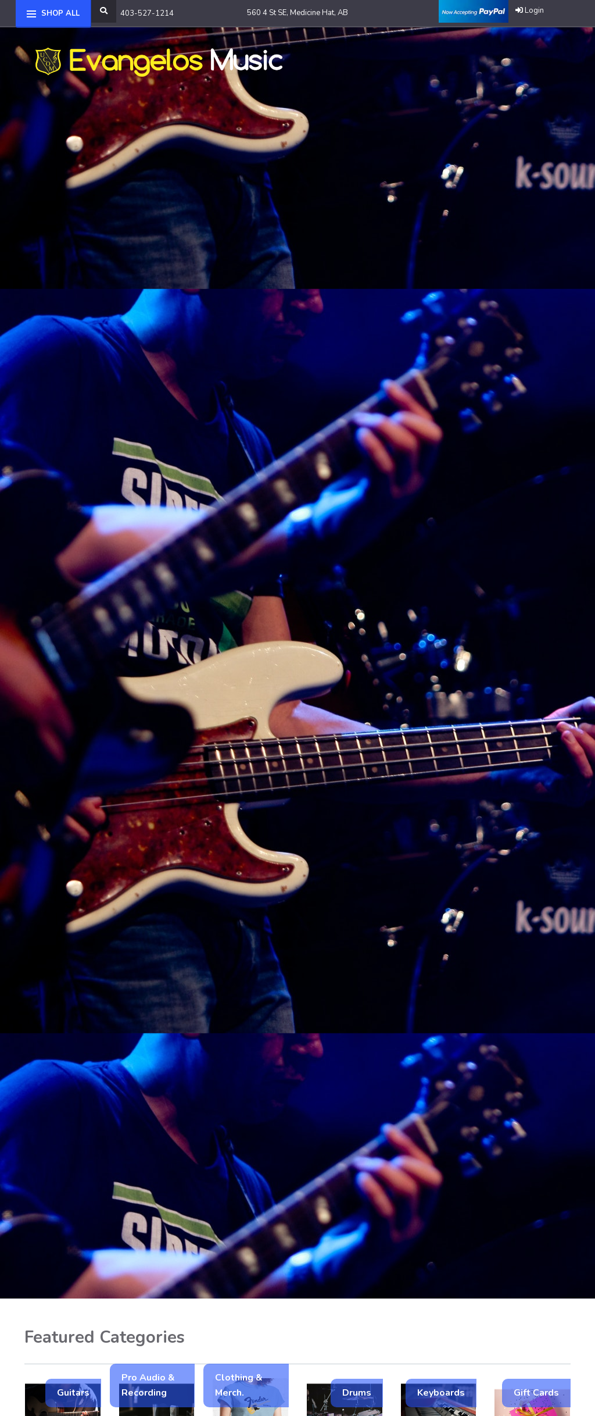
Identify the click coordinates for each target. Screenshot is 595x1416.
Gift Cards (536, 1392)
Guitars (73, 1392)
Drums (356, 1392)
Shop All (60, 13)
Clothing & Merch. (239, 1385)
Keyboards (441, 1392)
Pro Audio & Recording (148, 1385)
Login (529, 10)
